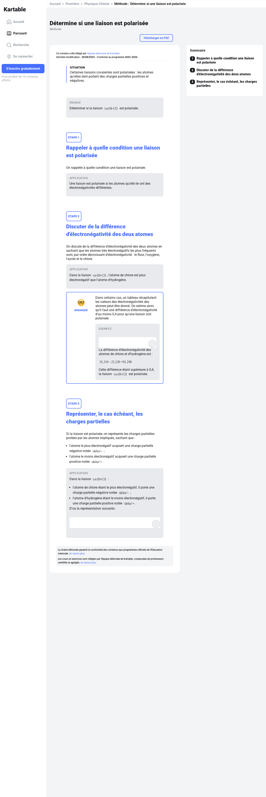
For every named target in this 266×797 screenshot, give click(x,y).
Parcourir (17, 33)
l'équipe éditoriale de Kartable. (103, 53)
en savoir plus (77, 553)
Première (72, 4)
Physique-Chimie (96, 4)
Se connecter (20, 56)
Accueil (15, 21)
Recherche (18, 45)
